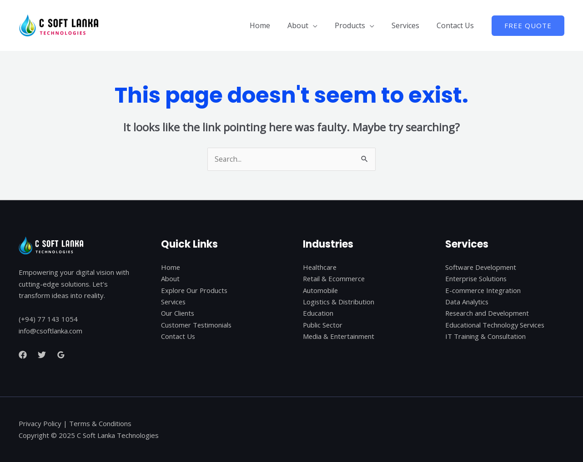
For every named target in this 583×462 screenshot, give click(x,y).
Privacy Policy (40, 423)
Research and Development (489, 313)
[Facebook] (23, 355)
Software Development (481, 267)
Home (272, 25)
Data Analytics (467, 302)
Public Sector (323, 325)
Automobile (320, 290)
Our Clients (178, 313)
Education (318, 313)
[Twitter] (42, 355)
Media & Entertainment (339, 337)
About (307, 25)
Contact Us (456, 25)
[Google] (61, 355)
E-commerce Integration (483, 290)
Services (409, 25)
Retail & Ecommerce (335, 278)
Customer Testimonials (197, 325)
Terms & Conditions (100, 423)
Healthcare (320, 267)
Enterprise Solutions (476, 278)
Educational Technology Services (496, 325)
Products (357, 25)
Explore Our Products (195, 290)
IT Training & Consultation (485, 337)
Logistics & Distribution (339, 302)
